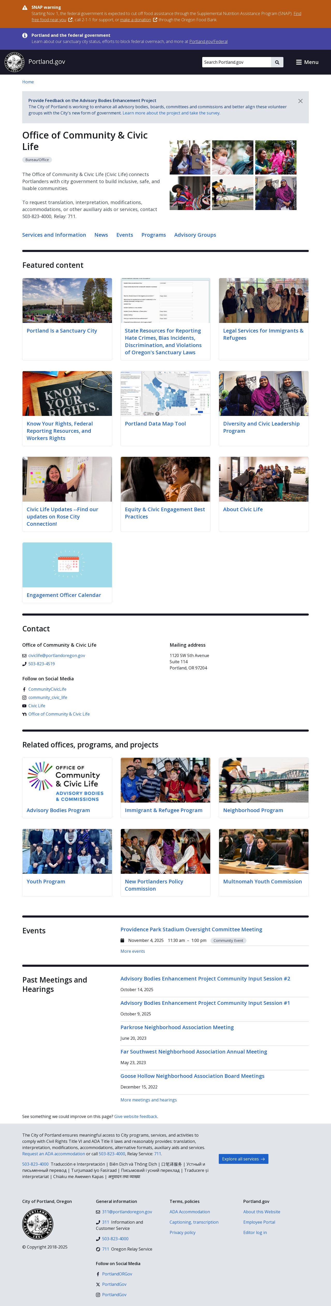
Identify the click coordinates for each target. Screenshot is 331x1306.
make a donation (138, 20)
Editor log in (255, 1232)
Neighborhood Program (253, 810)
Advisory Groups (195, 234)
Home (28, 82)
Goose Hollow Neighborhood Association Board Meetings (193, 1075)
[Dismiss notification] (300, 101)
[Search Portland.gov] (236, 62)
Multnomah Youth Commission (262, 881)
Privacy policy (182, 1232)
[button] (307, 62)
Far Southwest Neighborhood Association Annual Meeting (194, 1051)
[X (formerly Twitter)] (111, 1284)
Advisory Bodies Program (58, 810)
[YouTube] (33, 706)
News (101, 234)
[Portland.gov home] (34, 62)
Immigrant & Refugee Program (163, 810)
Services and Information (54, 234)
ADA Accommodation (190, 1212)
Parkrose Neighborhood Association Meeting (177, 1027)
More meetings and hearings (149, 1100)
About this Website (261, 1212)
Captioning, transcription (194, 1222)
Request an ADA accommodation (53, 1154)
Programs (153, 234)
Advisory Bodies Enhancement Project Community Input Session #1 (205, 1002)
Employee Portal (259, 1222)
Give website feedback (135, 1116)
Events (124, 234)
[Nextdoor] (56, 714)
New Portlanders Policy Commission (154, 885)
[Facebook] (44, 689)
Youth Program (46, 881)
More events (133, 951)
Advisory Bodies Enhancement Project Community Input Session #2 (205, 978)
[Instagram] (44, 697)
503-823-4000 (112, 1154)
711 (157, 1154)
